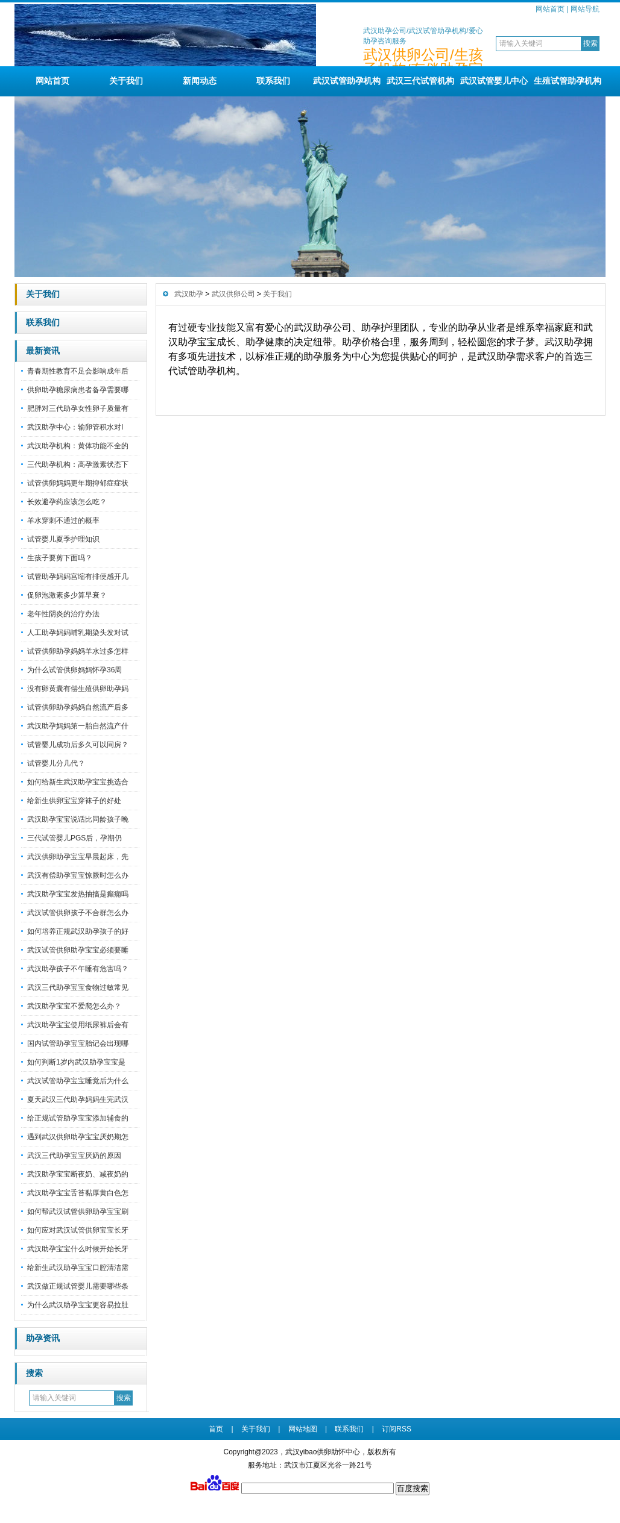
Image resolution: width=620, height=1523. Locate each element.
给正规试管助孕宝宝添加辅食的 (77, 1118)
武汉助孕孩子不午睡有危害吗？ (77, 969)
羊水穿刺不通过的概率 (63, 520)
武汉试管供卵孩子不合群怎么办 (77, 912)
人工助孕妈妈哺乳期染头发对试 (77, 632)
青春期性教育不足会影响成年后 (77, 371)
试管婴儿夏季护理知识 (63, 539)
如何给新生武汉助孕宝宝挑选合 (77, 782)
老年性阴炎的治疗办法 (63, 614)
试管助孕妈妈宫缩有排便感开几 (77, 576)
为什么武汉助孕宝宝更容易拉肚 (77, 1305)
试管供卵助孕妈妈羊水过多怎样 (77, 651)
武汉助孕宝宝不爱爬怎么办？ (74, 1006)
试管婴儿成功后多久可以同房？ (77, 744)
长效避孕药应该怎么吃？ (67, 502)
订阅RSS (396, 1429)
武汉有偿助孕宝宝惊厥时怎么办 (77, 875)
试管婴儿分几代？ (56, 763)
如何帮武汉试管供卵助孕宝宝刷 (77, 1211)
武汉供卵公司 (233, 294)
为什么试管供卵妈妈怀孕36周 (74, 670)
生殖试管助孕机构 (567, 81)
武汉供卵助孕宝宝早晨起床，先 (77, 856)
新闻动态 (200, 81)
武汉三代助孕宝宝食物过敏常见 (77, 987)
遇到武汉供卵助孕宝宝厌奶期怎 (77, 1137)
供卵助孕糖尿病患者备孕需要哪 (77, 390)
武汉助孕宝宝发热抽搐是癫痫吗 (77, 894)
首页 (216, 1429)
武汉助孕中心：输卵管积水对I (75, 427)
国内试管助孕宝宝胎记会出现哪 (77, 1043)
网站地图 (302, 1429)
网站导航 (585, 9)
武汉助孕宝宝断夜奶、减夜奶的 (77, 1174)
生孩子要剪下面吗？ (59, 558)
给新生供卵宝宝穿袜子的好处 (74, 800)
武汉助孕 (188, 294)
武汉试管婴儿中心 (494, 81)
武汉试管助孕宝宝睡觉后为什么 (77, 1081)
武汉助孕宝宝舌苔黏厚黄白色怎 (77, 1193)
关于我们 (126, 81)
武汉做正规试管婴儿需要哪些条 (77, 1286)
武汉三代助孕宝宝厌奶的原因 (74, 1155)
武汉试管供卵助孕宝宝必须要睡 (77, 950)
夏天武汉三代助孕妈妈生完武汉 (77, 1099)
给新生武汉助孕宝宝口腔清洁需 (77, 1267)
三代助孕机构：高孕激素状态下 (77, 464)
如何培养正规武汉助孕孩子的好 (77, 931)
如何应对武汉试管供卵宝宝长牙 (77, 1230)
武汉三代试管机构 (420, 81)
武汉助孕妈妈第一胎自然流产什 (77, 726)
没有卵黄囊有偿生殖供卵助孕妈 (77, 688)
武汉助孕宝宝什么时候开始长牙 (77, 1249)
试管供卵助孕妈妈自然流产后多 (77, 707)
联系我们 (273, 81)
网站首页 (550, 9)
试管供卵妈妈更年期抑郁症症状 (77, 483)
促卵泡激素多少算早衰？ (67, 595)
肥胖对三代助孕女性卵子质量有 (77, 408)
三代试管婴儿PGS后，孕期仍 (74, 838)
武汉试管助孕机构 (347, 81)
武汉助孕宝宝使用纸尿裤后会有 (77, 1025)
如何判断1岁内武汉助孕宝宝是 (76, 1062)
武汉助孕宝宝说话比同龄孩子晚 (77, 819)
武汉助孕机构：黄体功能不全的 (77, 446)
